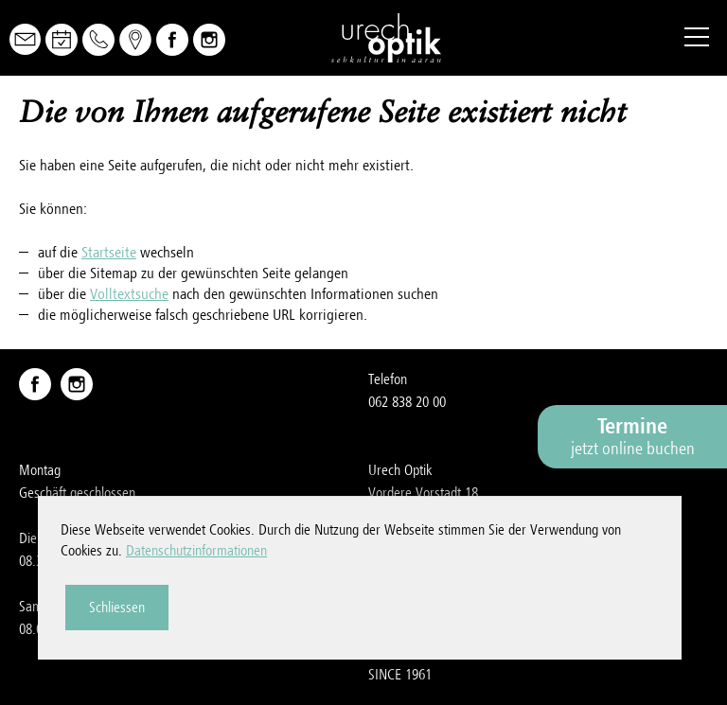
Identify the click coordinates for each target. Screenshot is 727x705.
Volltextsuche (129, 294)
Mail (25, 39)
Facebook (172, 40)
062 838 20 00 (407, 402)
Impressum (398, 606)
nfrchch (408, 538)
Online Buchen (61, 40)
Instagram (209, 40)
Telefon (98, 40)
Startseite (108, 252)
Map (135, 40)
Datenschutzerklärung (427, 629)
